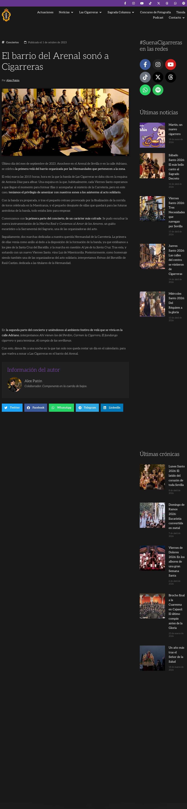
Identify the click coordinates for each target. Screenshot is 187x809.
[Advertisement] (162, 307)
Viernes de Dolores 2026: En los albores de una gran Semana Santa (167, 438)
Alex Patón (12, 80)
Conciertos (12, 42)
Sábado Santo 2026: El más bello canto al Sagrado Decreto (167, 151)
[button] (66, 12)
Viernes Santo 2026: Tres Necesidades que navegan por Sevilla (166, 177)
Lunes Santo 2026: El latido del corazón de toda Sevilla (166, 385)
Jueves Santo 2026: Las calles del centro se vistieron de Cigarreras (167, 203)
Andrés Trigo (59, 770)
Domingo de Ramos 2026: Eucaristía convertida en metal (165, 411)
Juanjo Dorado (76, 770)
